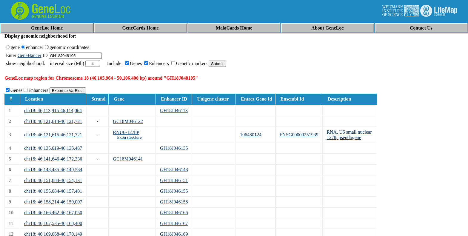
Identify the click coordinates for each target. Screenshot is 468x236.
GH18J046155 (174, 191)
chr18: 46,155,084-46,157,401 (53, 191)
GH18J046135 (174, 148)
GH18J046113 (174, 110)
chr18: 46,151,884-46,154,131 (53, 180)
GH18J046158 (174, 201)
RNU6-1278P (126, 132)
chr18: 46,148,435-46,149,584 (53, 169)
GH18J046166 (174, 212)
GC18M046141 (128, 158)
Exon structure (129, 137)
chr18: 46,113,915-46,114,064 (53, 110)
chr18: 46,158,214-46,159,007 (53, 201)
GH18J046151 (174, 180)
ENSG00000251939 (299, 134)
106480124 (250, 134)
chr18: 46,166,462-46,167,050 (53, 212)
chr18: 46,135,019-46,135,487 (53, 148)
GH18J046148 (174, 169)
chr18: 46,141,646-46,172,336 (53, 158)
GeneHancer (29, 55)
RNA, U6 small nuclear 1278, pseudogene (349, 134)
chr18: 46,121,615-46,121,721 (53, 134)
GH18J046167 (174, 223)
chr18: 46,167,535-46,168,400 (53, 223)
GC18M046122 (128, 121)
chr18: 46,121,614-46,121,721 (53, 121)
